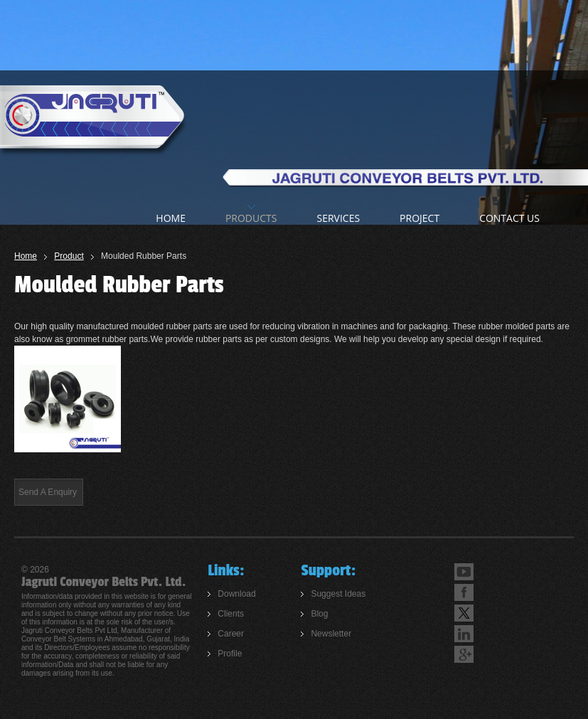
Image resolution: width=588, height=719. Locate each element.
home (171, 218)
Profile (230, 654)
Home (25, 256)
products (251, 218)
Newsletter (331, 634)
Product (68, 256)
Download (236, 594)
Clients (231, 614)
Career (231, 634)
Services (338, 218)
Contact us (509, 218)
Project (419, 218)
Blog (319, 614)
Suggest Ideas (338, 594)
